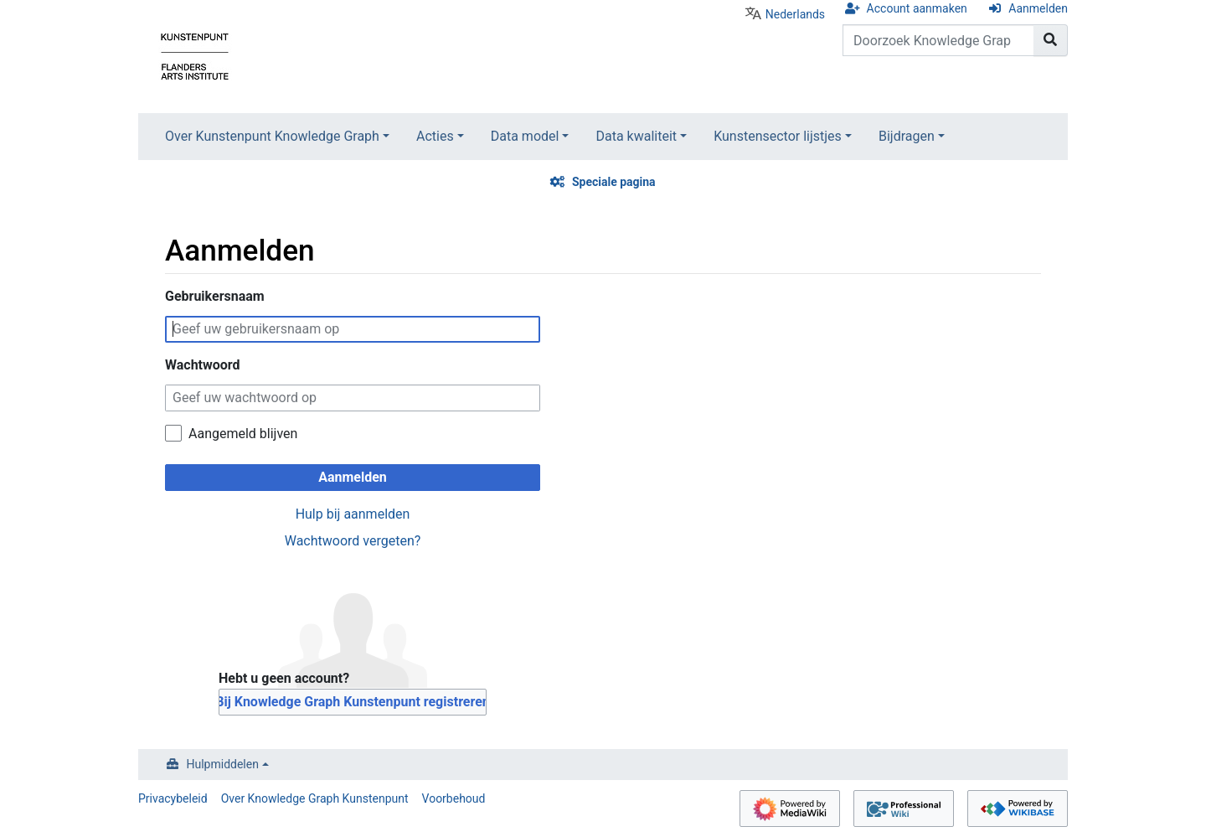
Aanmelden (1038, 8)
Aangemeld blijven (242, 434)
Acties (435, 136)
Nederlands (795, 14)
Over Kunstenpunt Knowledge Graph (272, 136)
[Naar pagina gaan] (1050, 40)
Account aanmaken (917, 8)
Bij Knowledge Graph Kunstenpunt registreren (353, 702)
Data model (525, 136)
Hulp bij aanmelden (353, 514)
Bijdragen (907, 136)
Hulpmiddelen (223, 764)
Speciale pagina (614, 182)
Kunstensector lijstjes (778, 136)
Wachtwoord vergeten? (353, 541)
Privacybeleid (173, 798)
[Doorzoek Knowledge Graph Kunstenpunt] (938, 40)
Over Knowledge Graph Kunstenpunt (315, 798)
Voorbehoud (454, 798)
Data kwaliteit (636, 136)
